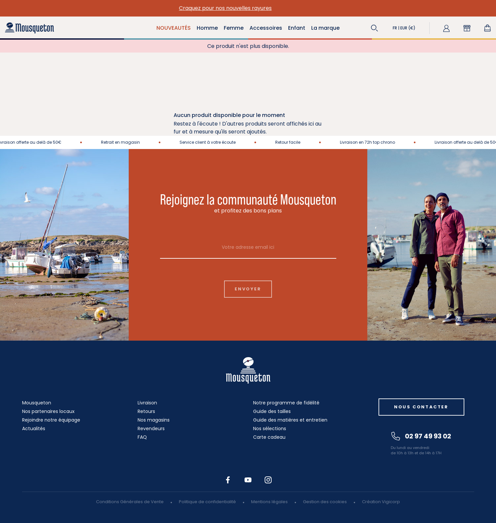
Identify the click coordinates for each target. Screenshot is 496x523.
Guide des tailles (272, 411)
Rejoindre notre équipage (51, 420)
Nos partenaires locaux (48, 411)
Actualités (33, 428)
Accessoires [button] (265, 28)
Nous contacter (421, 407)
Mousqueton (36, 402)
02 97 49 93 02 (421, 436)
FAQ (142, 437)
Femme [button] (234, 28)
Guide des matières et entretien (290, 420)
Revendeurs (151, 428)
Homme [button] (207, 28)
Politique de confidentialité (207, 502)
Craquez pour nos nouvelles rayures (248, 8)
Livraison (147, 402)
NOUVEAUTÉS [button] (173, 28)
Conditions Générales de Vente (130, 502)
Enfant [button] (296, 28)
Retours (146, 411)
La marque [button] (325, 28)
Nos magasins (154, 420)
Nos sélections (269, 428)
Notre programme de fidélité (286, 402)
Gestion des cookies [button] (325, 502)
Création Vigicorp (381, 502)
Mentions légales (269, 502)
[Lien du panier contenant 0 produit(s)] (487, 28)
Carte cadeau (269, 437)
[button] (374, 28)
